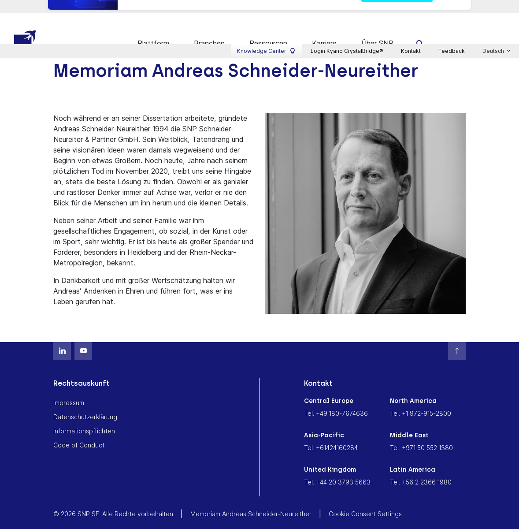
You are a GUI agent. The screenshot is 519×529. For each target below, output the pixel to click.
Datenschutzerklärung (85, 406)
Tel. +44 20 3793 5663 (337, 471)
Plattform (153, 32)
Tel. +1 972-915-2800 (420, 402)
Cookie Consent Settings (365, 503)
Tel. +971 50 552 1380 (421, 436)
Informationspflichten (84, 420)
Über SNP (377, 32)
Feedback (451, 9)
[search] (420, 32)
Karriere (324, 32)
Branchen (209, 32)
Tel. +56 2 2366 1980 (421, 471)
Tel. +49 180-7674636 (336, 402)
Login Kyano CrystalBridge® (347, 9)
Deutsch (493, 9)
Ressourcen (268, 32)
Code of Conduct (78, 434)
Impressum (68, 391)
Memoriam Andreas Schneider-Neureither (250, 503)
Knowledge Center (266, 9)
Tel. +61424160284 (331, 436)
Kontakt (411, 9)
